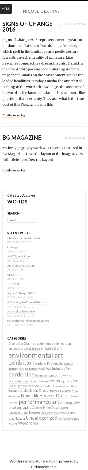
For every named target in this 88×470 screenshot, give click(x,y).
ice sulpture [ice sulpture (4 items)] (17, 386)
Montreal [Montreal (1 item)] (54, 390)
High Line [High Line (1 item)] (66, 381)
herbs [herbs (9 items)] (54, 380)
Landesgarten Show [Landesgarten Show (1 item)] (65, 386)
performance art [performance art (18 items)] (39, 401)
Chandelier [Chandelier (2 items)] (15, 343)
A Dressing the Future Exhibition (27, 302)
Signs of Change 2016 (27, 26)
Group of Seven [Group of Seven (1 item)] (39, 381)
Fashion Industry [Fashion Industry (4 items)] (52, 368)
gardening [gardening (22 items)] (21, 374)
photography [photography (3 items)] (70, 403)
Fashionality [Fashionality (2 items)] (55, 363)
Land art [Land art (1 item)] (48, 386)
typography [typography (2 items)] (68, 412)
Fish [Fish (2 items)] (68, 368)
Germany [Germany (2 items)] (41, 375)
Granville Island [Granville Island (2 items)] (19, 381)
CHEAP (11, 274)
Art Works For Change (21, 265)
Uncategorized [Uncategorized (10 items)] (41, 418)
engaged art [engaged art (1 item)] (32, 348)
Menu (6, 9)
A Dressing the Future (21, 311)
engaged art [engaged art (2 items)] (16, 348)
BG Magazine (21, 137)
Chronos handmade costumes (26, 238)
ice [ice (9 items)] (76, 380)
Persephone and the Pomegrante (28, 320)
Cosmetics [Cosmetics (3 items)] (32, 343)
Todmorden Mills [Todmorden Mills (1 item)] (50, 412)
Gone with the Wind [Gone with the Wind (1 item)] (60, 375)
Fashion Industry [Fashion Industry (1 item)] (28, 368)
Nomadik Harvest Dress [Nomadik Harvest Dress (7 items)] (44, 395)
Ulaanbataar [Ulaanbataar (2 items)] (16, 418)
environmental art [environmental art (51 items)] (35, 355)
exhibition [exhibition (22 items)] (21, 362)
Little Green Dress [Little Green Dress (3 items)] (34, 391)
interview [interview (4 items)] (34, 386)
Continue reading (13, 115)
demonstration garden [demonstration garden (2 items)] (55, 343)
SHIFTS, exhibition (18, 256)
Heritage (12, 247)
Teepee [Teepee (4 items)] (34, 412)
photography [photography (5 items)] (19, 407)
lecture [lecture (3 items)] (13, 391)
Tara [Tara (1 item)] (25, 412)
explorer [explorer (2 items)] (41, 363)
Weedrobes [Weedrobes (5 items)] (28, 423)
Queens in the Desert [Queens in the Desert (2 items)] (46, 407)
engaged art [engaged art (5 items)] (51, 348)
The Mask (13, 284)
